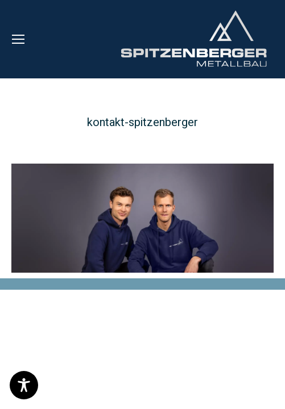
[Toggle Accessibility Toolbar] (24, 385)
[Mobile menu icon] (18, 39)
